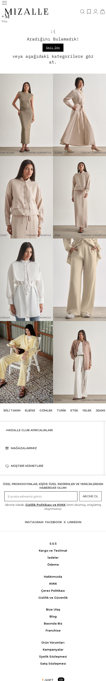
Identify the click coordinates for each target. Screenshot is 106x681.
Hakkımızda (53, 576)
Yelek (86, 410)
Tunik (61, 410)
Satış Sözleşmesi (53, 663)
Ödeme (53, 564)
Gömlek (45, 410)
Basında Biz (53, 623)
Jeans (100, 410)
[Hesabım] (95, 11)
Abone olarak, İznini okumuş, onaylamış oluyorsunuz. (53, 506)
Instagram (34, 522)
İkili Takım (12, 410)
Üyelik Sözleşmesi (53, 656)
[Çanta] (102, 11)
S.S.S (53, 543)
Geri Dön (53, 47)
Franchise (53, 630)
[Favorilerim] (89, 11)
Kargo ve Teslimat (53, 550)
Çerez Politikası (53, 590)
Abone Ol (90, 496)
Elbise (30, 410)
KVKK (53, 583)
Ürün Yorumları (53, 642)
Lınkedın (74, 522)
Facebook (53, 522)
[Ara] (82, 11)
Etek (74, 410)
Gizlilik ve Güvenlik (53, 597)
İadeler (53, 557)
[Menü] (4, 3)
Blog (53, 616)
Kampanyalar (53, 649)
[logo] (26, 11)
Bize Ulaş (53, 609)
